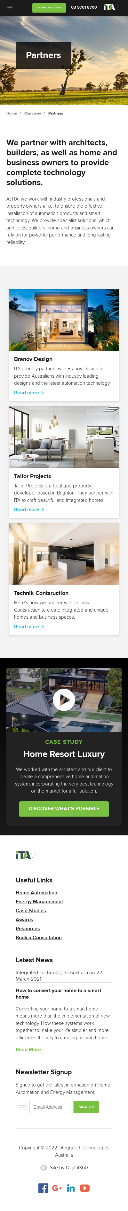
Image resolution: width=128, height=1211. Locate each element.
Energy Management (39, 901)
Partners (55, 113)
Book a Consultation (39, 937)
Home (11, 113)
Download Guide (49, 7)
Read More (28, 1049)
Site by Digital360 (69, 1167)
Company (32, 113)
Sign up (86, 1107)
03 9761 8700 (84, 7)
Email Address (45, 1107)
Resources (28, 928)
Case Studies (31, 910)
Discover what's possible (64, 808)
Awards (24, 919)
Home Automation (36, 892)
